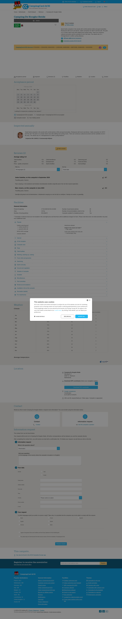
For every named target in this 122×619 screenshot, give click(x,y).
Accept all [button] (81, 316)
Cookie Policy (58, 310)
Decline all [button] (67, 316)
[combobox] (87, 300)
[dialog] (61, 309)
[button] (39, 316)
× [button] (89, 300)
